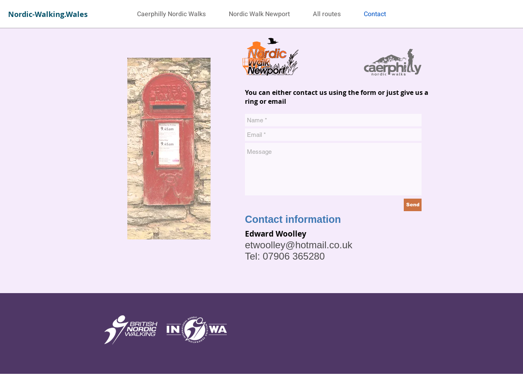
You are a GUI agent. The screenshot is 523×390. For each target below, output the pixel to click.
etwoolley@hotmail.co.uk (298, 244)
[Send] (413, 205)
